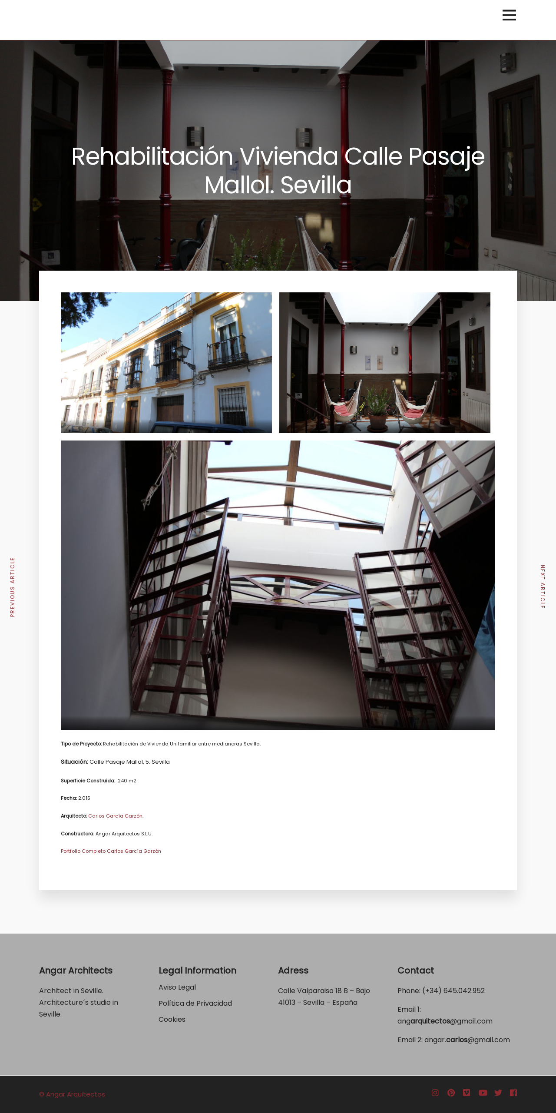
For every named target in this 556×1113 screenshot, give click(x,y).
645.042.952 (464, 991)
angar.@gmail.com (467, 1040)
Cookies (172, 1019)
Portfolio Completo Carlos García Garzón (111, 851)
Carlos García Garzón (115, 815)
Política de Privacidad (196, 1003)
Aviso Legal (177, 987)
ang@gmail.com (445, 1021)
